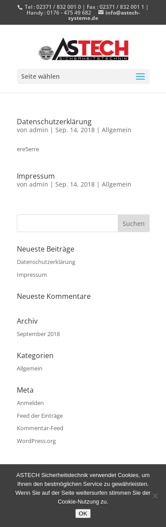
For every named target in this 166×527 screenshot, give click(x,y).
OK (83, 513)
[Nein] (155, 495)
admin (38, 130)
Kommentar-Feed (40, 428)
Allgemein (116, 130)
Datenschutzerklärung (54, 121)
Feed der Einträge (40, 416)
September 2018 (38, 334)
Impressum (36, 176)
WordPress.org (36, 441)
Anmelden (30, 403)
